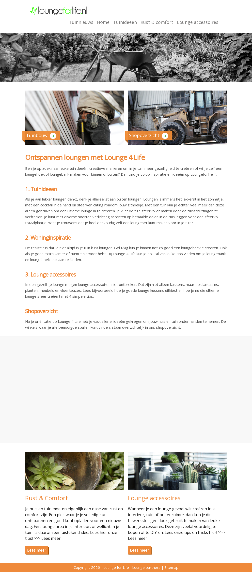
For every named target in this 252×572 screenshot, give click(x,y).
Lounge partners (146, 567)
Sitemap (171, 567)
